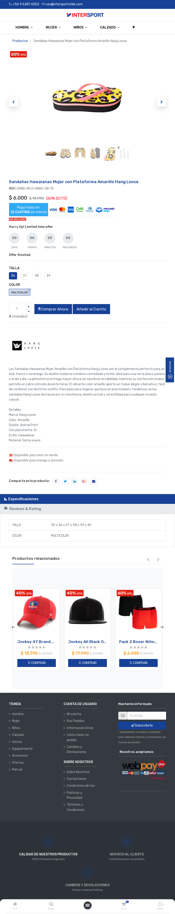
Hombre (18, 714)
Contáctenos (76, 779)
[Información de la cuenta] (160, 904)
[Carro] (124, 904)
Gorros (17, 742)
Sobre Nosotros (78, 772)
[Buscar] (51, 904)
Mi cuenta (74, 714)
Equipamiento (22, 749)
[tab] (87, 499)
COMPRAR (36, 663)
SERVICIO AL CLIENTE (127, 854)
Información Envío (80, 728)
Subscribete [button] (142, 725)
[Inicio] (15, 904)
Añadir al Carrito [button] (91, 309)
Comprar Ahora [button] (53, 309)
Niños (16, 728)
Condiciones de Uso (81, 786)
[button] (134, 27)
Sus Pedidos (76, 721)
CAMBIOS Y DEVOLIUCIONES (88, 885)
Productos (20, 41)
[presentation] (13, 627)
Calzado (18, 735)
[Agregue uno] (28, 306)
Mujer (16, 721)
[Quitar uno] (28, 311)
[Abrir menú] (87, 905)
